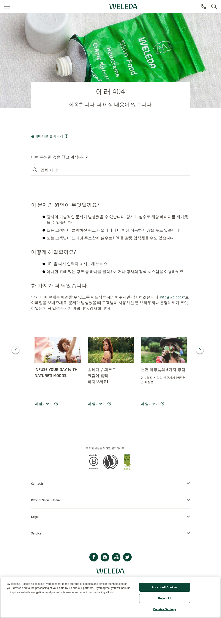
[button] (93, 468)
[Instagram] (105, 557)
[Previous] (15, 350)
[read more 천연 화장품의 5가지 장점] (164, 404)
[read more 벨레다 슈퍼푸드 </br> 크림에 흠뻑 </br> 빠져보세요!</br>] (111, 404)
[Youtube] (116, 557)
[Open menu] (7, 6)
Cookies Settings (164, 611)
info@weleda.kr (172, 297)
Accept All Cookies (165, 589)
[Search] (214, 6)
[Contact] (203, 6)
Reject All (164, 600)
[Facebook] (93, 557)
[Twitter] (127, 557)
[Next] (200, 350)
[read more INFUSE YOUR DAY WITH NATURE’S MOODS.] (58, 404)
